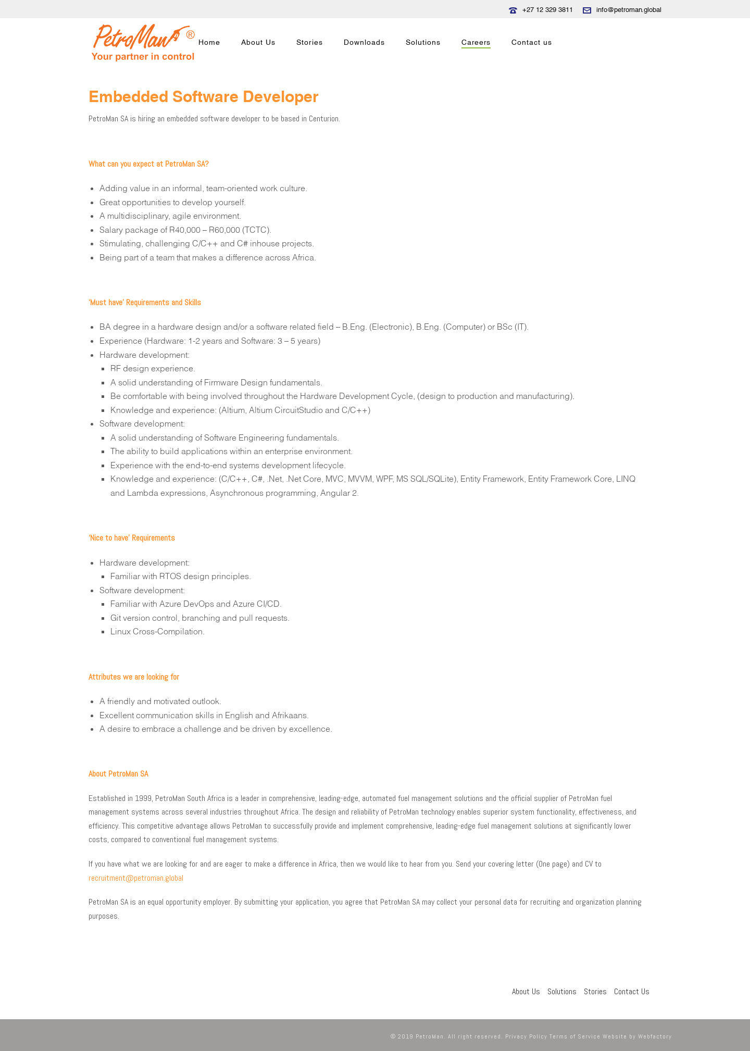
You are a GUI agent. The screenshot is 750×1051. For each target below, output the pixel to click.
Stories (309, 42)
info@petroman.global (628, 9)
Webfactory (655, 1036)
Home (209, 42)
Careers (476, 42)
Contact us (531, 42)
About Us (258, 42)
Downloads (364, 42)
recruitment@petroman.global (136, 877)
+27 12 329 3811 (547, 9)
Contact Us (631, 991)
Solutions (423, 42)
